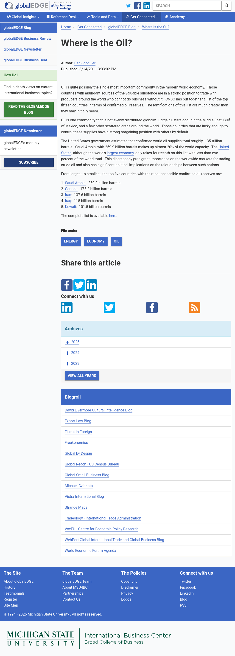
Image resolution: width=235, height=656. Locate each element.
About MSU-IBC (75, 587)
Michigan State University (49, 614)
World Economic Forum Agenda (90, 550)
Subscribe (28, 162)
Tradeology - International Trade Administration (103, 518)
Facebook (188, 587)
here (112, 216)
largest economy (120, 153)
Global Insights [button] (23, 17)
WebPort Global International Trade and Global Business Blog (114, 540)
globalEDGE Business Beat (25, 60)
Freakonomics (76, 442)
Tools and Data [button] (103, 17)
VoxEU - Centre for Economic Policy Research (101, 529)
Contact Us (71, 599)
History (9, 587)
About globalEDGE (19, 581)
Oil (116, 241)
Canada (71, 189)
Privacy (127, 593)
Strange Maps (76, 507)
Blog (183, 599)
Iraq (68, 201)
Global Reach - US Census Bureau (92, 464)
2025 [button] (72, 342)
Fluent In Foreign (78, 432)
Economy (96, 241)
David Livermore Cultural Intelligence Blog (98, 410)
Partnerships (72, 593)
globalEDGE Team (77, 581)
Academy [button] (176, 17)
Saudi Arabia (75, 183)
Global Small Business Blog (87, 475)
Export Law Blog (78, 421)
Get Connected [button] (142, 17)
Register (10, 599)
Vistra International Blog (84, 496)
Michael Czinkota (79, 486)
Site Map (11, 605)
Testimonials (14, 593)
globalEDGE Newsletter (23, 49)
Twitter (185, 581)
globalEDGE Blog (17, 28)
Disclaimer (129, 587)
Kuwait (70, 207)
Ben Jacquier (84, 63)
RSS (183, 605)
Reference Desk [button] (63, 17)
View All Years (82, 376)
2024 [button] (72, 353)
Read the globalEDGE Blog (28, 109)
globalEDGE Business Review (27, 38)
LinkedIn (187, 593)
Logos (126, 599)
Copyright (129, 581)
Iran (68, 195)
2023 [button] (72, 363)
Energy (71, 241)
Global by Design (78, 453)
